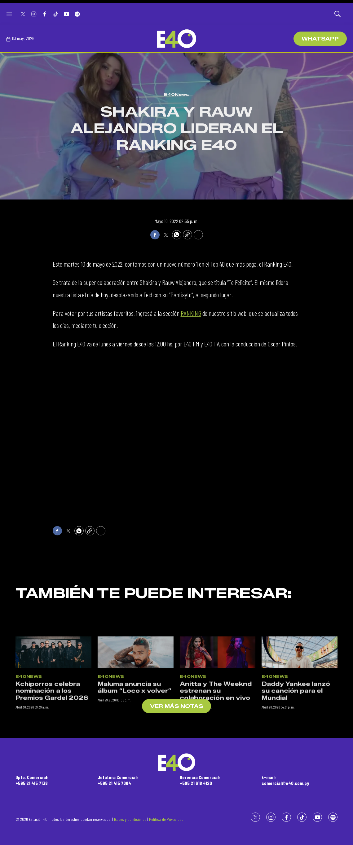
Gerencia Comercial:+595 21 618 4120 (200, 780)
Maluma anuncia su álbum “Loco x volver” (134, 739)
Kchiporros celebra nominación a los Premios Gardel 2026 (51, 742)
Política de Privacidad (166, 819)
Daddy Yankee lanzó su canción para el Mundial (296, 742)
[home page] (176, 38)
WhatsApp (320, 39)
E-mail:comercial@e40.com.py (285, 780)
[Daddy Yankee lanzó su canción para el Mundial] (300, 703)
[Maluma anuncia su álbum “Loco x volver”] (136, 703)
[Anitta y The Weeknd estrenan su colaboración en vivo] (218, 703)
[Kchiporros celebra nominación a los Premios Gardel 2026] (53, 703)
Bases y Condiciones (130, 819)
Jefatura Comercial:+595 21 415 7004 (118, 780)
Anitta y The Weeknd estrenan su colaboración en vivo (216, 742)
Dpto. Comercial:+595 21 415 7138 (31, 780)
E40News (176, 94)
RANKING (191, 313)
